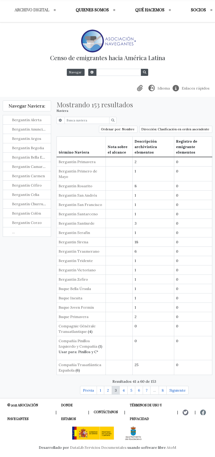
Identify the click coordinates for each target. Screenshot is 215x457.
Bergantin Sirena (73, 242)
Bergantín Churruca (29, 204)
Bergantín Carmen (28, 176)
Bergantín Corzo (27, 222)
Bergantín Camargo (29, 166)
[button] (141, 88)
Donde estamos (68, 412)
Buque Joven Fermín (76, 307)
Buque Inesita (70, 298)
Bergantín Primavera (77, 161)
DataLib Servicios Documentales (98, 447)
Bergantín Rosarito (75, 186)
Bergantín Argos (26, 138)
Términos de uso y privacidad (146, 412)
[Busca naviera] (87, 120)
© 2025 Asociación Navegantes (22, 412)
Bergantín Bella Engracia (34, 157)
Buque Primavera (73, 316)
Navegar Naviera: (27, 106)
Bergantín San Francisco (80, 204)
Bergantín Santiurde (76, 223)
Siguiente (177, 390)
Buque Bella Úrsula (75, 288)
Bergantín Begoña (28, 148)
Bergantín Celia (25, 194)
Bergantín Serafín (74, 232)
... (13, 232)
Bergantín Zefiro (73, 279)
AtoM (171, 447)
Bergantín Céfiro (27, 185)
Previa (88, 390)
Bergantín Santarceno (78, 214)
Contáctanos (106, 412)
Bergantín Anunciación (32, 129)
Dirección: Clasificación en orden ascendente (175, 129)
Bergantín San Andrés (78, 195)
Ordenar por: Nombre (118, 129)
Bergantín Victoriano (77, 270)
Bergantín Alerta (26, 120)
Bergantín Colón (26, 213)
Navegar (76, 72)
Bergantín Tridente (76, 260)
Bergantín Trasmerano (79, 251)
